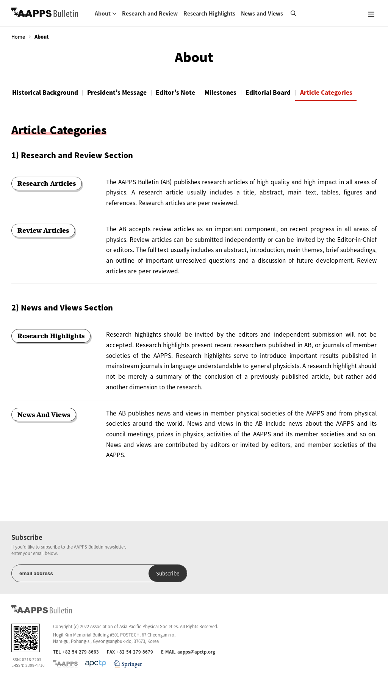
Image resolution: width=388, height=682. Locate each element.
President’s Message (121, 92)
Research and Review (150, 13)
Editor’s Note (182, 92)
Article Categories (341, 92)
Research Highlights (209, 13)
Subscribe (143, 573)
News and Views (262, 13)
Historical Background (46, 92)
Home (18, 36)
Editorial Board (280, 92)
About (103, 13)
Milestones (230, 92)
